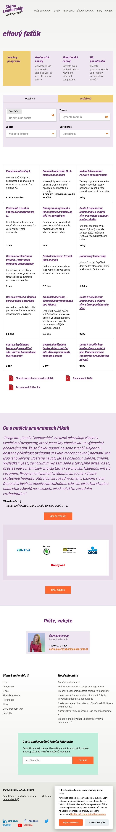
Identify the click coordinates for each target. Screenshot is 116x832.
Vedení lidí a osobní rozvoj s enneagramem (81, 686)
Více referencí (58, 516)
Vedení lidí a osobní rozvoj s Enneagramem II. (20, 211)
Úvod (5, 682)
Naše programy (42, 10)
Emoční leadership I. (18, 171)
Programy (8, 686)
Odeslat (83, 760)
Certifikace (66, 126)
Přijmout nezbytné (97, 822)
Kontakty (7, 713)
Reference (68, 10)
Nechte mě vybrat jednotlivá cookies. (88, 814)
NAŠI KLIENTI (58, 590)
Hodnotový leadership (92, 256)
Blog (99, 10)
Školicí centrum (85, 10)
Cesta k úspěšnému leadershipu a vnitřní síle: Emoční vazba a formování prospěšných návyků (94, 352)
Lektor (9, 126)
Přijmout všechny (71, 822)
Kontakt (109, 10)
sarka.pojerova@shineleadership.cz (68, 649)
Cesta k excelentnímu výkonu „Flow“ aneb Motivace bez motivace (20, 259)
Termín (63, 110)
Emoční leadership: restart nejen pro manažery (83, 691)
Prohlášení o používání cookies (19, 796)
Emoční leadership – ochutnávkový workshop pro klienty (58, 300)
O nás (57, 10)
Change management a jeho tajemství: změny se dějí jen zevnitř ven (57, 211)
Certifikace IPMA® (13, 708)
